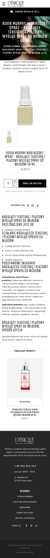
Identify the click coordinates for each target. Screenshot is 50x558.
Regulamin (25, 492)
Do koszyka (25, 402)
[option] (25, 104)
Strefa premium (29, 62)
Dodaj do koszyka (32, 183)
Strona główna (12, 46)
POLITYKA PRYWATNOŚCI (25, 487)
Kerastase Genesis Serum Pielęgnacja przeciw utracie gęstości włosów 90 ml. (25, 412)
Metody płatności (25, 503)
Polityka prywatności (25, 552)
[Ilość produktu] (8, 183)
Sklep (26, 46)
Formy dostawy (25, 498)
